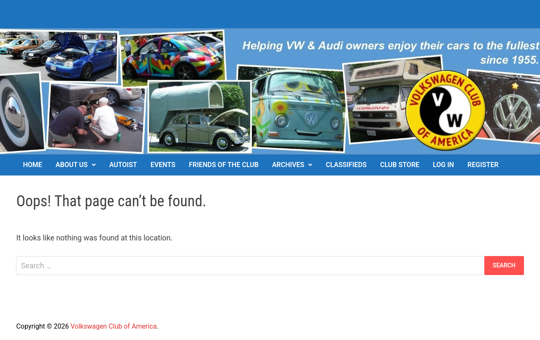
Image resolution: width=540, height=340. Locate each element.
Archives (288, 165)
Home (32, 165)
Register (482, 165)
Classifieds (346, 165)
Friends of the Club (224, 165)
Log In (443, 165)
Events (163, 165)
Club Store (399, 165)
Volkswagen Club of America (113, 326)
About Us (72, 165)
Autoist (123, 165)
